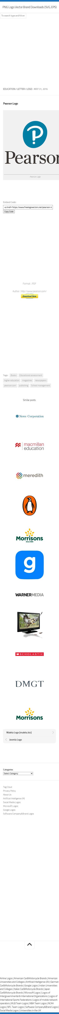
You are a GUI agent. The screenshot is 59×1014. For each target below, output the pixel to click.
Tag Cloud (7, 787)
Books (14, 375)
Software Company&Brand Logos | (42, 1007)
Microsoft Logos (10, 806)
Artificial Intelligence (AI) (14, 798)
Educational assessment (31, 375)
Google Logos (9, 810)
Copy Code (9, 211)
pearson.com (10, 385)
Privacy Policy (9, 790)
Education (9, 89)
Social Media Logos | (10, 1010)
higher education (11, 380)
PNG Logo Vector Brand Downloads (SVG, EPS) (29, 7)
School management (40, 385)
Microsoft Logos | (33, 992)
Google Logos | (31, 985)
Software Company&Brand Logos (18, 813)
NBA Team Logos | (39, 1003)
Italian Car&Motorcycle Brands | (29, 989)
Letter (21, 89)
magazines (27, 380)
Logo (29, 89)
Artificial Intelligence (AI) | (38, 981)
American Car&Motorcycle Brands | (31, 978)
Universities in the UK (30, 1010)
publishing (23, 385)
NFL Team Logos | (16, 1007)
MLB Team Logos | (20, 1003)
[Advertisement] (29, 52)
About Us (7, 794)
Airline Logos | (7, 978)
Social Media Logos (12, 802)
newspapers (40, 380)
